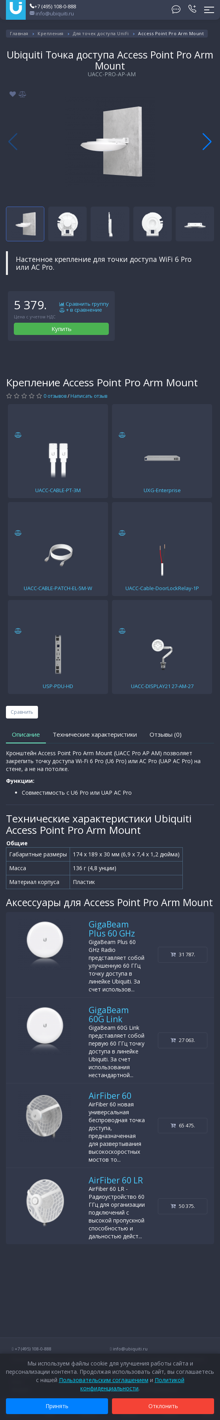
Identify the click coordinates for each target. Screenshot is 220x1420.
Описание (26, 734)
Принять (57, 1406)
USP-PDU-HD (58, 686)
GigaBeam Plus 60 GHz (112, 929)
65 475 (183, 1125)
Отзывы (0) (166, 734)
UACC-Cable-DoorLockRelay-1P (162, 588)
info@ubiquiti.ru (52, 13)
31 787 (183, 954)
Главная (19, 33)
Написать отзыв (88, 396)
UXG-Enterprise (162, 490)
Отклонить (163, 1406)
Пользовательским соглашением (103, 1380)
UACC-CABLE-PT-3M (58, 490)
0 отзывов (55, 396)
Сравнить (22, 712)
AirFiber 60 (110, 1095)
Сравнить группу (84, 304)
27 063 (183, 1040)
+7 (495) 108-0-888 (53, 6)
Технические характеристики (95, 734)
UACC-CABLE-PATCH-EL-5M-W (58, 588)
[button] (207, 141)
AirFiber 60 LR (116, 1180)
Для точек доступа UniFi (101, 33)
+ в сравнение (80, 310)
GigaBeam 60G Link (109, 1014)
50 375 (183, 1205)
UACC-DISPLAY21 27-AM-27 (162, 686)
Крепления (51, 33)
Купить (61, 329)
